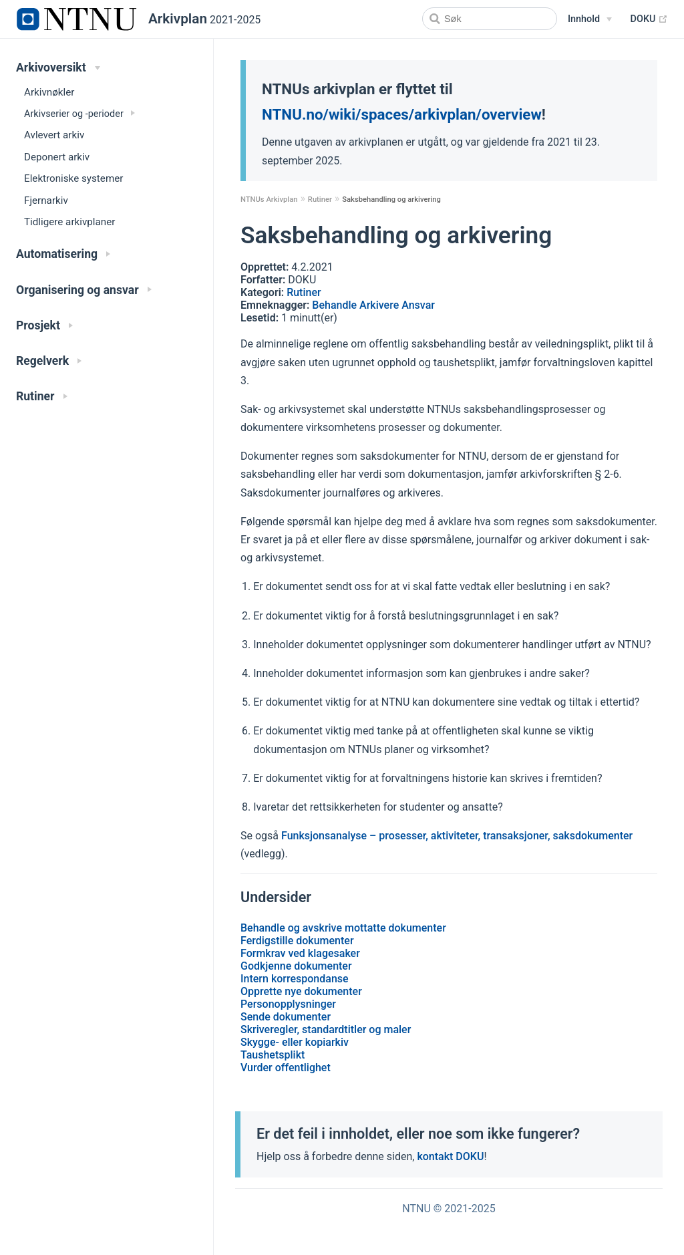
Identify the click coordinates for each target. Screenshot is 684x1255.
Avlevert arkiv (54, 135)
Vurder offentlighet (285, 1067)
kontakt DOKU (450, 1156)
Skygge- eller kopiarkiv (294, 1042)
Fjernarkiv (46, 200)
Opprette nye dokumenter (301, 991)
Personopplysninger (288, 1004)
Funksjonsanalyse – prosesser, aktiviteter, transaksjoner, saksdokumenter (457, 835)
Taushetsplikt (272, 1055)
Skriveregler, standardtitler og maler (325, 1029)
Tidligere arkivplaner (69, 222)
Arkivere (380, 305)
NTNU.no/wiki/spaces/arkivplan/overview (402, 114)
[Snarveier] (590, 19)
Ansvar (418, 305)
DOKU (649, 19)
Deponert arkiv (57, 157)
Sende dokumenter (285, 1016)
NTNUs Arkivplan (268, 199)
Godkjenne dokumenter (296, 966)
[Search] (489, 18)
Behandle (335, 305)
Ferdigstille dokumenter (297, 940)
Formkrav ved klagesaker (300, 953)
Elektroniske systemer (73, 178)
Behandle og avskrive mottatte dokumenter (343, 928)
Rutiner (320, 199)
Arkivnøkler (49, 92)
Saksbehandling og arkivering (391, 199)
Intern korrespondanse (294, 978)
